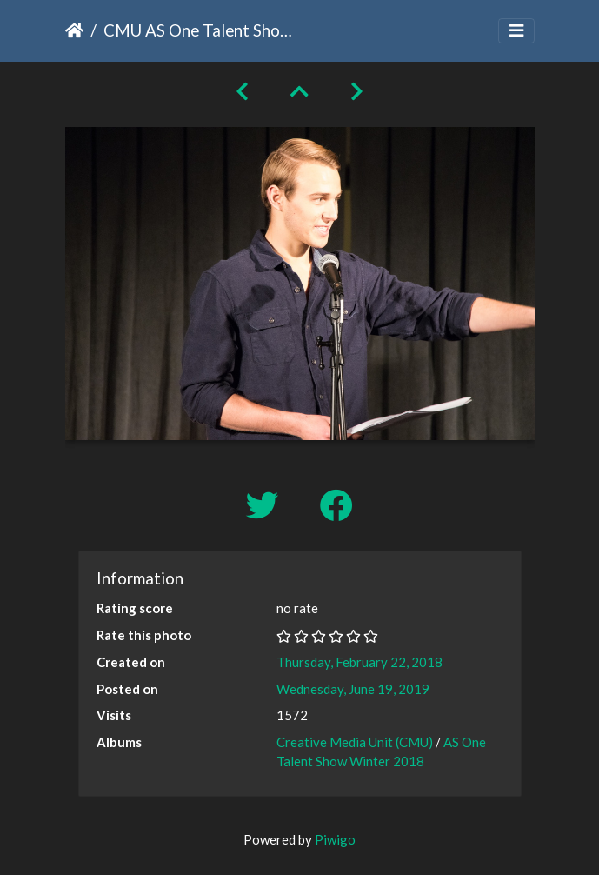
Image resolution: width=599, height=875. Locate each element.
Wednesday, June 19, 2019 (352, 689)
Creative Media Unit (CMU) (356, 742)
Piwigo (335, 839)
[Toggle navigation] (516, 30)
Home (74, 30)
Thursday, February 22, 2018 (359, 662)
